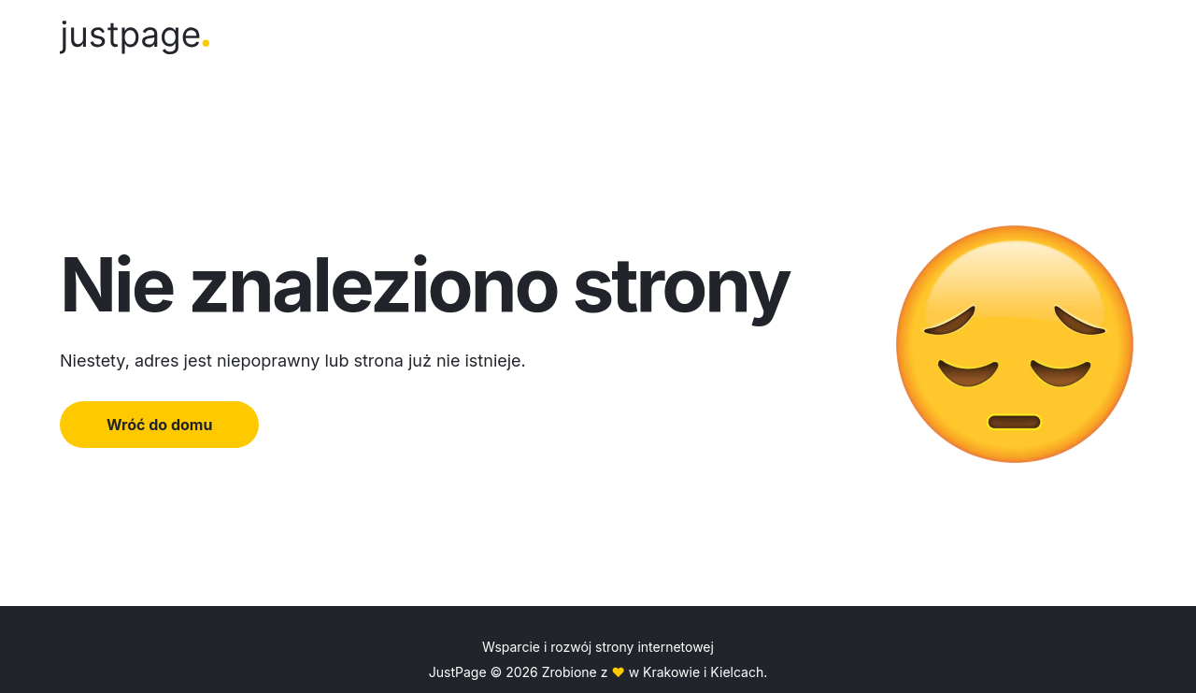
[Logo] (134, 41)
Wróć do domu (159, 424)
